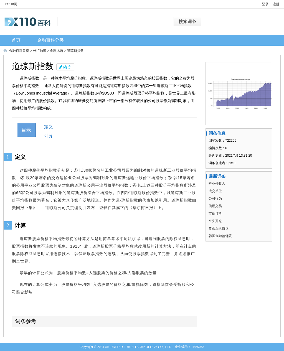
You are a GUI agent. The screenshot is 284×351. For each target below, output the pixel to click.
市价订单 (215, 213)
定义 (48, 126)
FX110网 (11, 4)
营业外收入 (217, 183)
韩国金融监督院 (220, 236)
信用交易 (215, 206)
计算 (48, 135)
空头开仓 (215, 221)
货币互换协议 (219, 228)
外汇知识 (39, 51)
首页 (16, 40)
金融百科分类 (50, 40)
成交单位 (215, 191)
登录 (265, 4)
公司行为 (215, 198)
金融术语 (56, 51)
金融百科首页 (19, 51)
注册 (276, 4)
